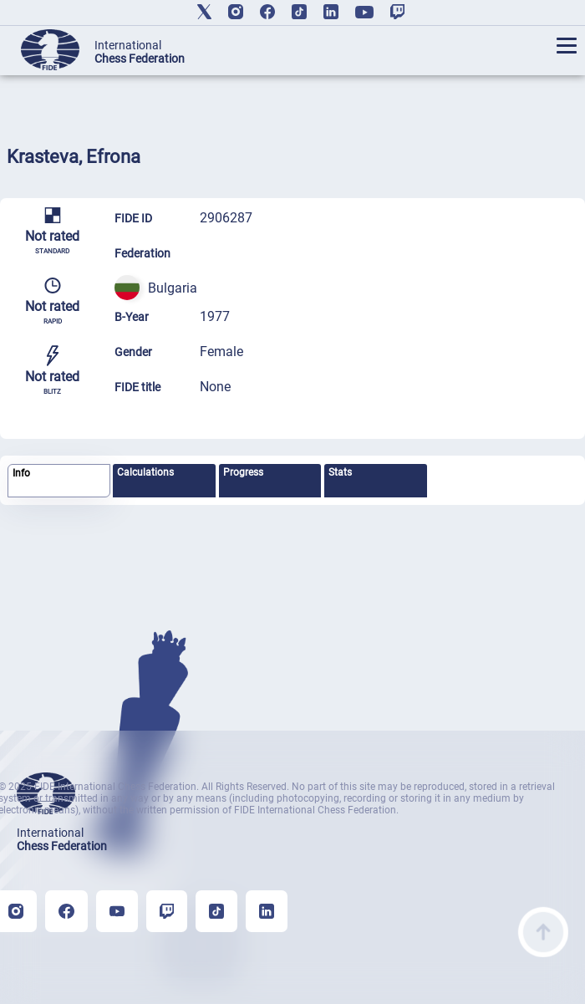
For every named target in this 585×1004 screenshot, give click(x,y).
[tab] (59, 481)
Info (21, 473)
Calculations (145, 472)
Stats (340, 472)
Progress (243, 472)
